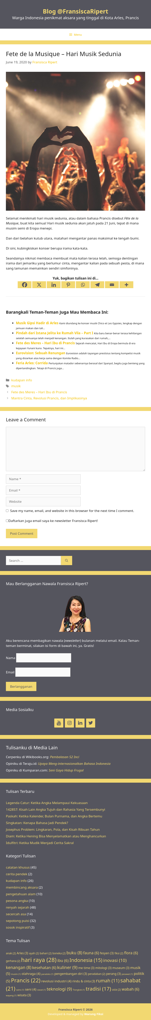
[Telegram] (97, 284)
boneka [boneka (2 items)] (59, 953)
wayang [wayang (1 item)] (11, 995)
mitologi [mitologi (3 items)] (103, 968)
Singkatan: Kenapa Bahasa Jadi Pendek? (37, 823)
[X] (39, 284)
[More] (126, 284)
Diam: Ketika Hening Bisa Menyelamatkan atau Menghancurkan (56, 836)
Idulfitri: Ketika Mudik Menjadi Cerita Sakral (40, 843)
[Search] (66, 560)
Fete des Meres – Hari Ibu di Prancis (45, 343)
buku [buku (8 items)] (74, 952)
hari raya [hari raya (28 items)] (38, 960)
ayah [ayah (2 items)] (34, 953)
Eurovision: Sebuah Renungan (40, 353)
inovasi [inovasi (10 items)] (115, 960)
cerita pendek (16, 874)
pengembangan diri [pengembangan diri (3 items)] (70, 974)
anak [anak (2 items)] (11, 953)
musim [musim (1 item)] (16, 974)
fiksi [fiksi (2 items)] (118, 953)
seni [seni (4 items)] (30, 989)
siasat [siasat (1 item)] (41, 989)
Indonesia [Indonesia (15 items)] (85, 960)
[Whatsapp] (83, 284)
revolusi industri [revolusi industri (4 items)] (56, 981)
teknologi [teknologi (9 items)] (59, 989)
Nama (10, 658)
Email (10, 672)
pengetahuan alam (21, 894)
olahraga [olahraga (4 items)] (31, 973)
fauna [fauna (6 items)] (91, 952)
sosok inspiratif (18, 927)
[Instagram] (69, 723)
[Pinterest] (68, 284)
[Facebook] (24, 284)
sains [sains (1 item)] (20, 989)
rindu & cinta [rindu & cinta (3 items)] (83, 981)
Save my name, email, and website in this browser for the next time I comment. (72, 510)
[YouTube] (58, 723)
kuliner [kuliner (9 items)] (67, 967)
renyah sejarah (17, 907)
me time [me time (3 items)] (86, 968)
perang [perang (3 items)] (113, 974)
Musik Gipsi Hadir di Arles (37, 323)
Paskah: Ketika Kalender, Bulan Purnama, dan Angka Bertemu (54, 816)
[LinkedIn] (80, 723)
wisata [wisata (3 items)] (24, 995)
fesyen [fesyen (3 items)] (107, 953)
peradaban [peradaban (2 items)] (96, 974)
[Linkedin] (54, 284)
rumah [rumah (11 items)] (107, 980)
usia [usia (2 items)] (116, 989)
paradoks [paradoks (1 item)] (47, 974)
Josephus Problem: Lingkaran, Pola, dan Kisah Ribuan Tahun (53, 829)
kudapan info (21, 380)
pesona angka (17, 900)
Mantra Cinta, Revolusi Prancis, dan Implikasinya (49, 398)
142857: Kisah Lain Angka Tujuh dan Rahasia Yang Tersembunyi (55, 809)
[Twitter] (90, 723)
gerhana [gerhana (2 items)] (13, 961)
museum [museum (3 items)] (120, 968)
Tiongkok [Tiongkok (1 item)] (79, 989)
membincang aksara (22, 887)
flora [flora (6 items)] (131, 952)
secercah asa (16, 914)
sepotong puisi (17, 920)
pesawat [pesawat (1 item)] (127, 974)
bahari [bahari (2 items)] (46, 953)
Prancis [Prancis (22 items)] (26, 980)
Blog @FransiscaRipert (75, 11)
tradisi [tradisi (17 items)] (98, 988)
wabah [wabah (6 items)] (130, 989)
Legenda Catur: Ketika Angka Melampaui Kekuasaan (47, 803)
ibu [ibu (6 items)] (63, 960)
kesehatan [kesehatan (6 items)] (44, 967)
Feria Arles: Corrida (32, 363)
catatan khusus (18, 867)
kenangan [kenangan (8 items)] (18, 967)
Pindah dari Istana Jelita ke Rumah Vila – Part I (54, 333)
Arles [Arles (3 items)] (22, 953)
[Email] (112, 284)
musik (16, 386)
